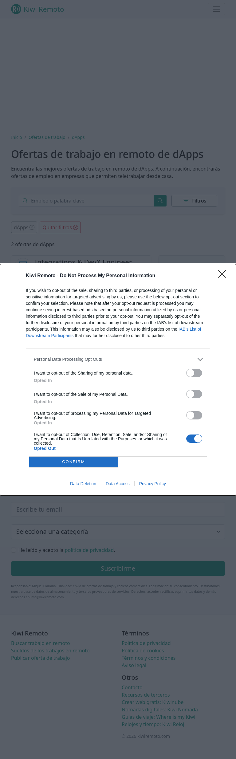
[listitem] (118, 359)
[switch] (194, 373)
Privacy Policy (152, 483)
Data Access (118, 483)
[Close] (224, 276)
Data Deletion (83, 483)
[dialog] (118, 379)
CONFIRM (73, 461)
